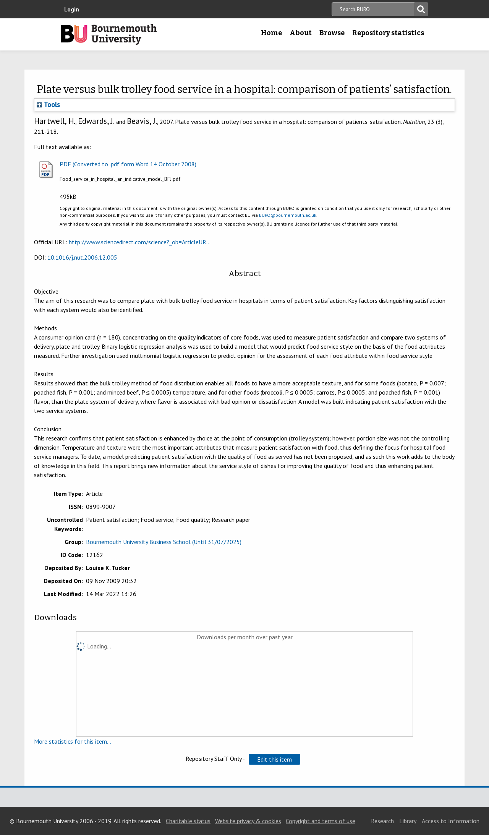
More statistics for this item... (72, 741)
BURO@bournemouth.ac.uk (287, 215)
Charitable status (188, 821)
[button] (274, 759)
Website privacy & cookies (248, 821)
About (301, 33)
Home (271, 33)
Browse (332, 33)
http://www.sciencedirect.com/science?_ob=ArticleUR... (139, 242)
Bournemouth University (109, 34)
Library (407, 821)
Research (382, 821)
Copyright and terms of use (320, 821)
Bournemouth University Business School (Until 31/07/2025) (163, 542)
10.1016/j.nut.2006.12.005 (82, 257)
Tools (48, 104)
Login (71, 9)
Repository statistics (388, 33)
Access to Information (450, 821)
